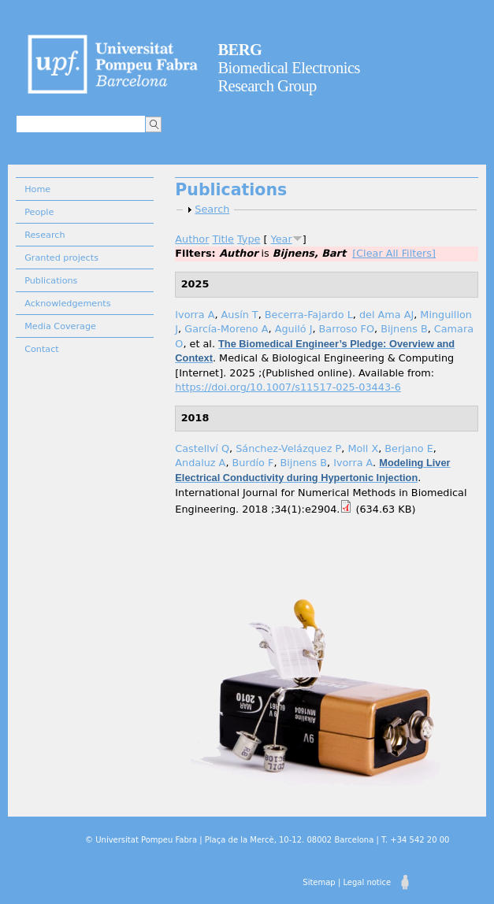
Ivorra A (194, 314)
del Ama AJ (386, 314)
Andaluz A (200, 463)
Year (281, 239)
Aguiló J (294, 329)
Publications (50, 281)
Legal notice (367, 882)
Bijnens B (404, 329)
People (39, 212)
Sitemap (319, 882)
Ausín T (239, 314)
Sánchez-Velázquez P (288, 448)
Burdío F (253, 463)
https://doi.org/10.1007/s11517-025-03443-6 (287, 387)
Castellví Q (202, 448)
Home (37, 189)
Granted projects (61, 258)
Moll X (362, 448)
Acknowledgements (67, 303)
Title (223, 239)
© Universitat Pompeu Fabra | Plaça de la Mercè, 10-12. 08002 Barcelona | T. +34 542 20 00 (267, 839)
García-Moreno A (226, 329)
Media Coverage (60, 326)
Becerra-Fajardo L (309, 314)
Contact (41, 349)
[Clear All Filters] (394, 253)
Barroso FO (346, 329)
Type (248, 239)
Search (212, 209)
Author (192, 239)
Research (44, 235)
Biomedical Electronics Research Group (288, 67)
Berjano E (408, 448)
